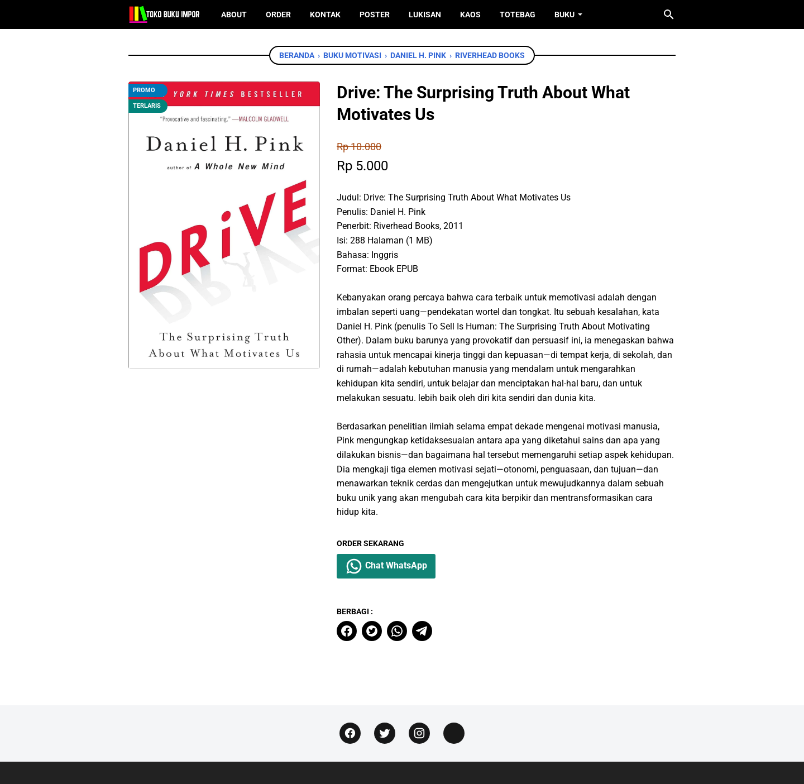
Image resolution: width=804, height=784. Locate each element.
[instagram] (419, 733)
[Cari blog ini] (669, 14)
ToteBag (517, 14)
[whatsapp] (397, 631)
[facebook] (347, 631)
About (234, 14)
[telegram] (422, 631)
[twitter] (372, 631)
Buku (564, 14)
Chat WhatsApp (386, 566)
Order (278, 14)
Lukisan (425, 14)
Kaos (470, 14)
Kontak (325, 14)
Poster (375, 14)
